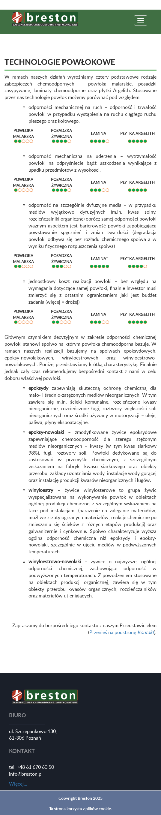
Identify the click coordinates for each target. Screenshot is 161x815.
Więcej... (18, 783)
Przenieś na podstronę (121, 632)
